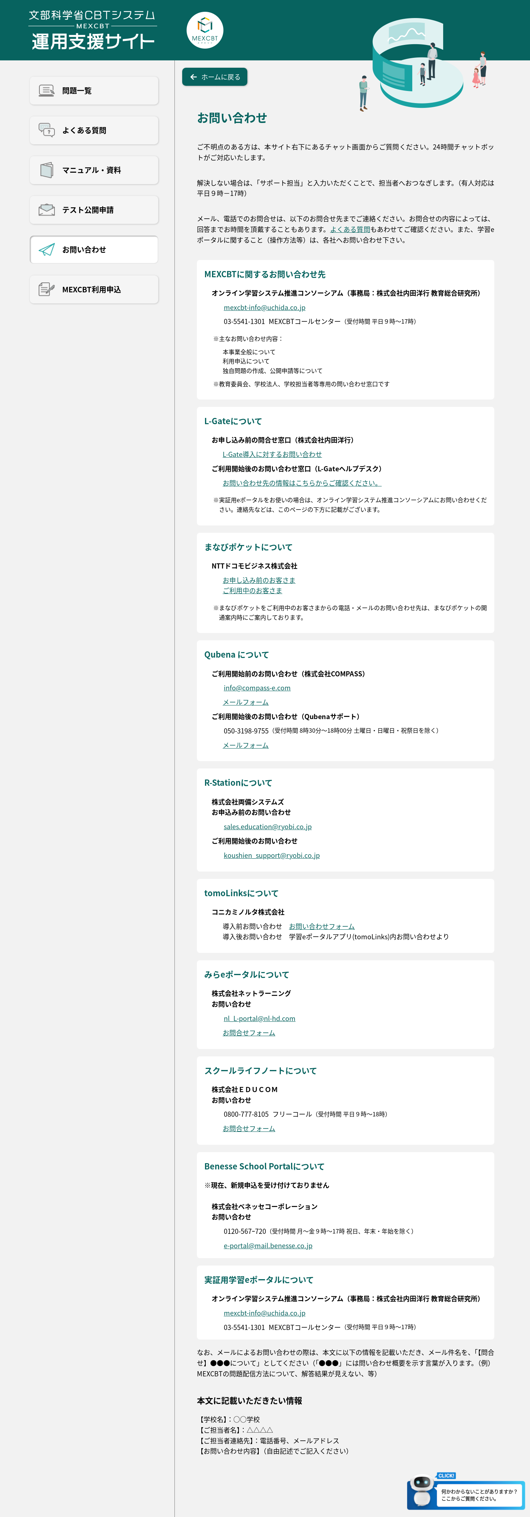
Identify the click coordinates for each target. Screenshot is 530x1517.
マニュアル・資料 (91, 170)
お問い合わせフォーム (322, 926)
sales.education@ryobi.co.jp (268, 826)
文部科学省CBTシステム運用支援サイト (92, 30)
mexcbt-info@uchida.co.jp (264, 307)
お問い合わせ (84, 249)
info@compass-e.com (257, 687)
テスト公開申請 (88, 209)
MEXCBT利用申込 (91, 289)
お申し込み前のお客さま (259, 580)
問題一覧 (77, 90)
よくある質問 (84, 130)
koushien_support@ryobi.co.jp (272, 855)
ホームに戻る (221, 76)
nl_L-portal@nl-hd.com (260, 1018)
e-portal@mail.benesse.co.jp (268, 1245)
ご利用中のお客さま (252, 590)
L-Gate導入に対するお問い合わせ (272, 454)
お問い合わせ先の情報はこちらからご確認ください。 (302, 483)
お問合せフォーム (249, 1032)
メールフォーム (246, 702)
